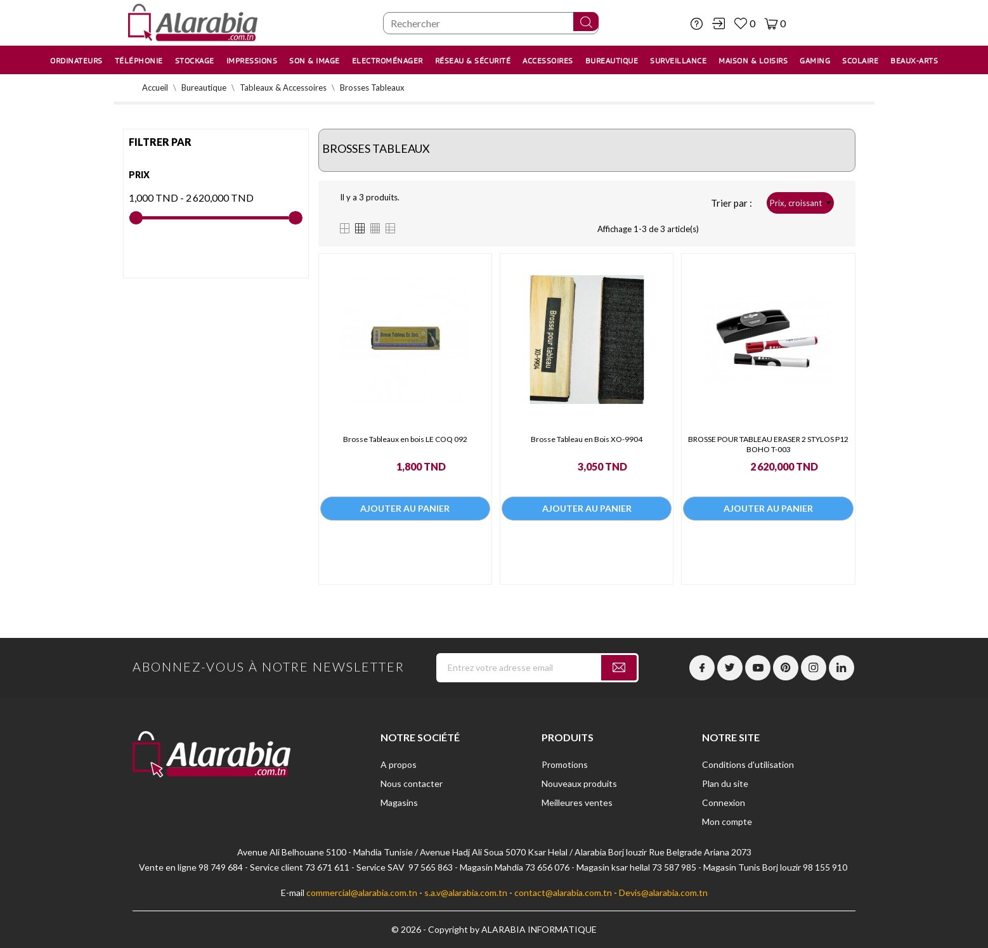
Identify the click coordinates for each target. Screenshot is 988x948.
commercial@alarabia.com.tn (361, 892)
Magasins (399, 802)
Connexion (723, 802)
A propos (398, 764)
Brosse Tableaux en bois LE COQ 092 (405, 439)
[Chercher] (491, 23)
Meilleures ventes (577, 802)
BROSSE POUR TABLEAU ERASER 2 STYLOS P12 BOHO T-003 (768, 444)
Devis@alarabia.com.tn (663, 892)
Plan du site (725, 783)
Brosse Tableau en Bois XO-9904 (586, 439)
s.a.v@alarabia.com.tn (465, 892)
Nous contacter (411, 783)
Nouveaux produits (579, 783)
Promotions (565, 764)
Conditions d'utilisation (748, 764)
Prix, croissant (800, 203)
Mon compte (727, 821)
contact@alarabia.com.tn (563, 892)
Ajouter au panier (405, 511)
